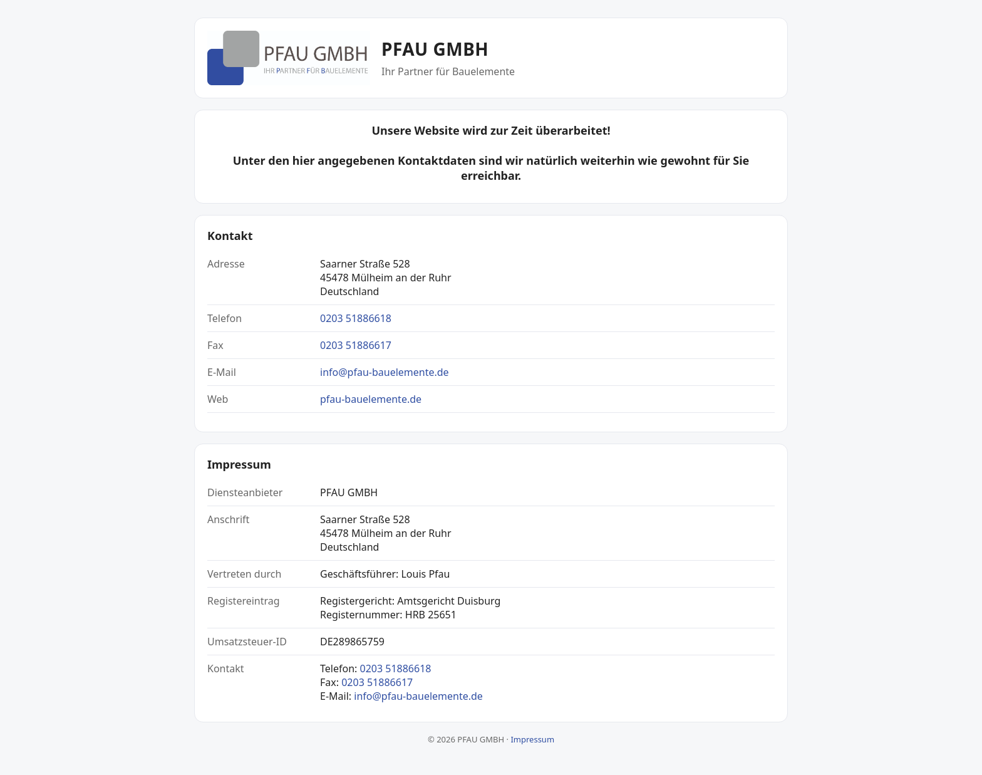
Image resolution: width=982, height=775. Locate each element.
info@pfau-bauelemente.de (384, 372)
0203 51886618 (355, 318)
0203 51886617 (355, 345)
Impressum (532, 739)
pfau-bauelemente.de (370, 399)
